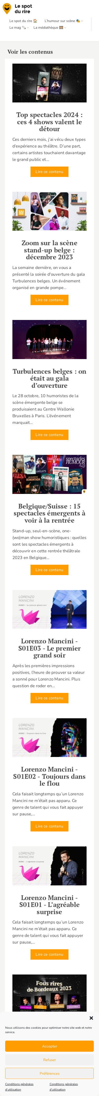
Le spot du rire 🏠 (23, 21)
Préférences (50, 1073)
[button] (91, 1018)
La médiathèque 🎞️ (48, 27)
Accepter (49, 1046)
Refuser (49, 1059)
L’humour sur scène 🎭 (62, 21)
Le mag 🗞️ (17, 27)
